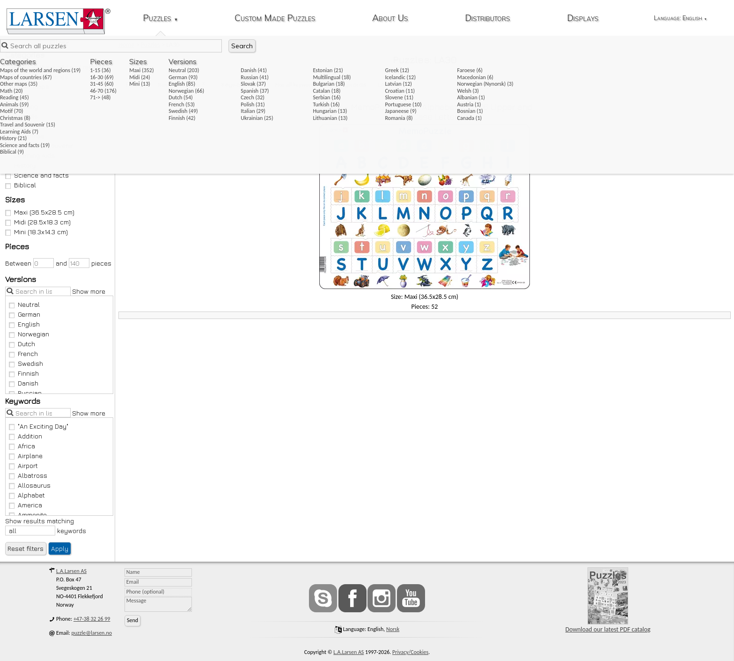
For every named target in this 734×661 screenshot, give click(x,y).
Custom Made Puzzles (275, 18)
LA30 (384, 84)
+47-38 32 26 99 (91, 619)
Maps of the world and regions (55, 67)
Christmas (25, 136)
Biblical (21, 185)
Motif (17, 126)
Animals (21, 116)
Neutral (24, 304)
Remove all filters (179, 84)
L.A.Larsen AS (71, 571)
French (23, 353)
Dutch (22, 344)
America (26, 505)
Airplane (26, 456)
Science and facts (37, 175)
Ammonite (28, 515)
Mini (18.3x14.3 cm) (36, 232)
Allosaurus (30, 485)
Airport (23, 465)
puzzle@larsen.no (92, 633)
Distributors (487, 18)
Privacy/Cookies (410, 652)
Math (17, 96)
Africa (22, 446)
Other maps (27, 86)
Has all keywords (295, 84)
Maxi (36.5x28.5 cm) (40, 212)
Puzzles (160, 18)
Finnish (24, 373)
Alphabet (27, 495)
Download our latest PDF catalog (608, 600)
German (25, 314)
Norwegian (29, 334)
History (20, 165)
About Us (390, 18)
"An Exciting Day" (39, 426)
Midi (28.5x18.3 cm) (38, 222)
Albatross (28, 475)
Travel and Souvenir (39, 145)
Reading (21, 106)
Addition (26, 436)
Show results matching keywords (45, 526)
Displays (583, 18)
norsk (392, 629)
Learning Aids (30, 155)
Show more (88, 291)
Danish (24, 383)
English (24, 324)
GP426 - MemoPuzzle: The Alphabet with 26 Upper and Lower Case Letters (425, 112)
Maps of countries (37, 77)
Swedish (26, 363)
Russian (25, 393)
